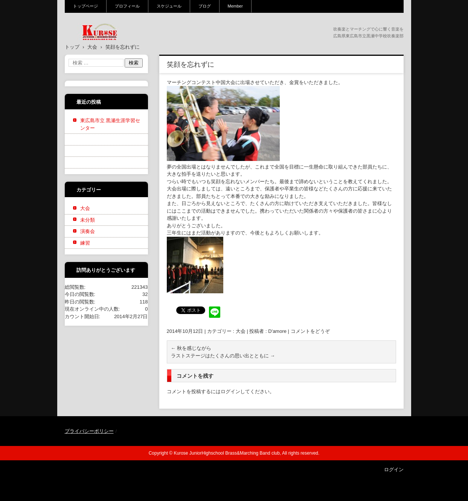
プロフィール (127, 6)
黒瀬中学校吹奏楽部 (95, 45)
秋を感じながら (191, 348)
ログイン (230, 391)
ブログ (204, 6)
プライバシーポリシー (89, 431)
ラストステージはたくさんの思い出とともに (223, 356)
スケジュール (169, 6)
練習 (85, 243)
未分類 (87, 220)
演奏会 (87, 231)
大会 (240, 331)
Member (235, 6)
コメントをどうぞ (310, 331)
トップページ (85, 6)
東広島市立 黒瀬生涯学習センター (110, 124)
